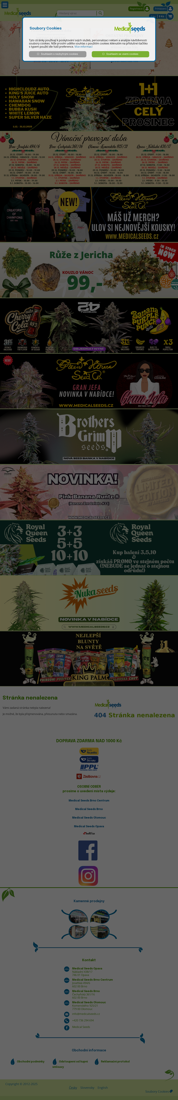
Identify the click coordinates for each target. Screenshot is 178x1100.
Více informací (83, 46)
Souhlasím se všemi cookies (120, 54)
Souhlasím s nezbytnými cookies (57, 54)
